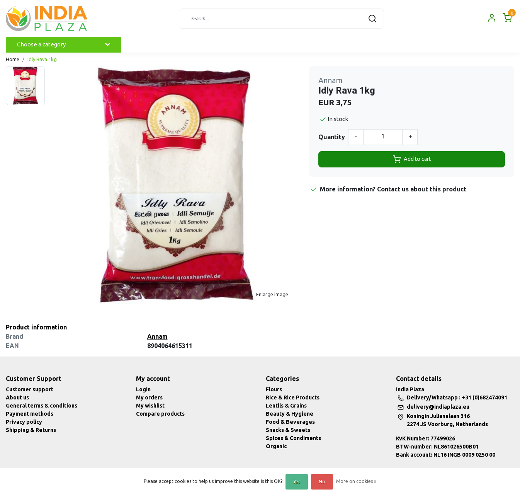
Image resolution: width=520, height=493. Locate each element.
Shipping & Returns (31, 430)
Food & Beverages (290, 422)
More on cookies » (356, 481)
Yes (296, 481)
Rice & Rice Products (292, 397)
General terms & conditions (41, 406)
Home (12, 59)
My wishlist (150, 406)
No (322, 481)
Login (143, 389)
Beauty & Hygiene (289, 414)
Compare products (160, 414)
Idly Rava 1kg (42, 59)
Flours (274, 389)
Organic (276, 446)
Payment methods (29, 414)
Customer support (29, 389)
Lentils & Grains (286, 406)
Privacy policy (24, 422)
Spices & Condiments (293, 438)
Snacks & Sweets (288, 430)
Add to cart (412, 159)
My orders (149, 397)
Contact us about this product (421, 189)
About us (17, 397)
